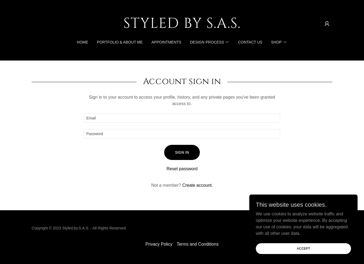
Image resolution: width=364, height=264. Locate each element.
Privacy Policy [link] (159, 244)
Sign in (182, 152)
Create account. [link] (197, 185)
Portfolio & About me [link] (120, 42)
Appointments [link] (166, 42)
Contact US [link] (250, 42)
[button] (327, 23)
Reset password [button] (182, 168)
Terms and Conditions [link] (198, 244)
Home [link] (82, 42)
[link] (182, 26)
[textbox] (182, 118)
